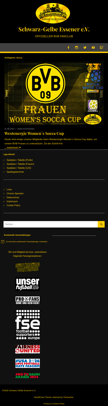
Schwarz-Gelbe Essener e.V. (54, 29)
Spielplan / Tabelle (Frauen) (20, 164)
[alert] (24, 241)
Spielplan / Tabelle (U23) (19, 168)
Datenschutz (13, 197)
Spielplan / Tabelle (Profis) (20, 160)
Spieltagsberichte (15, 172)
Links (9, 189)
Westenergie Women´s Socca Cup (34, 133)
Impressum (12, 201)
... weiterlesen (12, 147)
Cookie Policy (13, 205)
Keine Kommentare (26, 129)
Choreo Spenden (15, 193)
